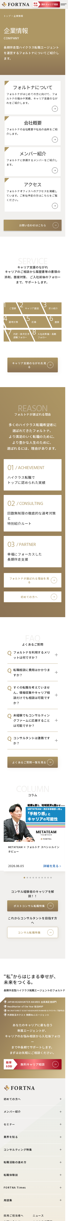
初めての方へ (29, 597)
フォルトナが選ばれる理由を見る (29, 580)
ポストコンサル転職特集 (29, 906)
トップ (7, 15)
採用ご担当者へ (14, 1215)
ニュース (38, 1215)
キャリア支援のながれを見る (29, 365)
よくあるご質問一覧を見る (29, 762)
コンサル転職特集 (29, 932)
